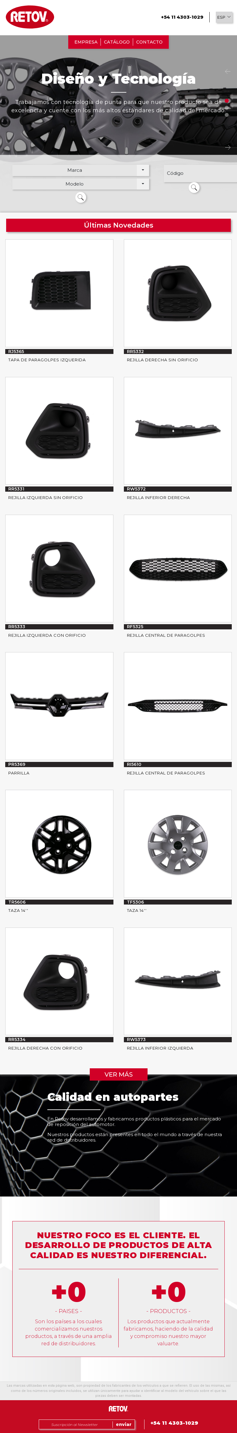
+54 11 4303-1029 (182, 17)
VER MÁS (119, 1074)
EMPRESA (85, 42)
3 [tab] (227, 115)
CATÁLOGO (117, 42)
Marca (74, 170)
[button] (224, 17)
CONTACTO (149, 42)
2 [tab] (227, 108)
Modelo (74, 184)
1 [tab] (227, 101)
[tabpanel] (118, 125)
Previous (228, 71)
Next (228, 147)
